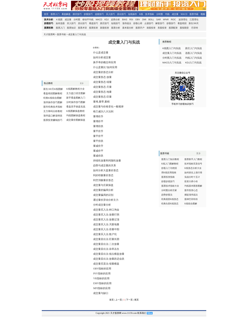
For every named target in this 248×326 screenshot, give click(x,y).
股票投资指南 (168, 177)
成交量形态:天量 (102, 87)
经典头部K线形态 (169, 203)
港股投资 (151, 28)
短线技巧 (115, 23)
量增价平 (98, 121)
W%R (166, 19)
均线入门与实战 (193, 58)
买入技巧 (110, 14)
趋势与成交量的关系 (104, 165)
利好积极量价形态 (103, 175)
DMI (144, 19)
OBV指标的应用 (102, 268)
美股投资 (162, 28)
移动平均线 (87, 19)
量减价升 (98, 145)
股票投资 (93, 28)
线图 (59, 19)
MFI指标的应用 (101, 288)
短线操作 (132, 14)
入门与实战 (171, 62)
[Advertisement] (65, 59)
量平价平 (98, 136)
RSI (131, 19)
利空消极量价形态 (103, 180)
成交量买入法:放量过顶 (106, 219)
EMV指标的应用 (102, 283)
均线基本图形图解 (193, 186)
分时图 (159, 14)
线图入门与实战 (171, 48)
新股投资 (104, 28)
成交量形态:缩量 (102, 82)
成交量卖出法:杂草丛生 (106, 249)
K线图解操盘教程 (75, 111)
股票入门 (55, 14)
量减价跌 (98, 155)
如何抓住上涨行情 (193, 172)
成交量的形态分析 (103, 72)
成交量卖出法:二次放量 (106, 244)
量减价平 (98, 150)
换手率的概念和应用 (104, 62)
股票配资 (173, 28)
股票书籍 (193, 14)
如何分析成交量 (102, 57)
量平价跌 (98, 141)
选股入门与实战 (193, 53)
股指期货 (184, 28)
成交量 (175, 14)
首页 (46, 14)
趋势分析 (115, 19)
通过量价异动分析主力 (105, 199)
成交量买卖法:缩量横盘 (106, 263)
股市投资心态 (191, 190)
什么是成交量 (100, 52)
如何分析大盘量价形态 (105, 170)
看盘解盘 (66, 14)
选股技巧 (99, 14)
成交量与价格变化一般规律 (108, 106)
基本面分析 (127, 28)
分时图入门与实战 (171, 58)
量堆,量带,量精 (101, 101)
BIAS (124, 19)
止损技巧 (148, 23)
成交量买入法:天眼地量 (106, 224)
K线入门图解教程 (169, 164)
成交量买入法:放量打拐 (106, 214)
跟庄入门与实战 (193, 48)
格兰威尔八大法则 (103, 111)
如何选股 (60, 23)
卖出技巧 (121, 14)
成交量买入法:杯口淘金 (106, 209)
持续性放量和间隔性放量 (107, 160)
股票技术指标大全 (170, 186)
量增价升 (98, 116)
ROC (173, 19)
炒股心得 (137, 23)
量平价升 (98, 131)
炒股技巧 (88, 14)
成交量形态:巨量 (102, 96)
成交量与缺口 (100, 293)
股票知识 (71, 28)
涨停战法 (126, 23)
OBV (137, 19)
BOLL (151, 19)
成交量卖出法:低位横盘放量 (108, 253)
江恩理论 (194, 19)
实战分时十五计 (192, 177)
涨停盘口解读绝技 (52, 115)
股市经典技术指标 (52, 106)
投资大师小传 (191, 181)
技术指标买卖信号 (193, 164)
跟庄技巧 (77, 14)
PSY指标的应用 (101, 273)
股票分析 (115, 28)
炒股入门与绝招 (169, 168)
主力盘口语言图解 (75, 93)
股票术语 (82, 28)
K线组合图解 (190, 203)
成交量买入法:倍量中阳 (106, 229)
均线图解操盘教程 (75, 115)
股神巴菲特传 (191, 199)
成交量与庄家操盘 (103, 185)
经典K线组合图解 (52, 98)
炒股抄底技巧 (168, 181)
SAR (158, 19)
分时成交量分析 (102, 204)
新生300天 (194, 23)
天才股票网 (49, 34)
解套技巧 (159, 23)
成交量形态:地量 (102, 91)
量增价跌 (98, 126)
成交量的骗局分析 (103, 190)
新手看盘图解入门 (75, 97)
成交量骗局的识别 (103, 195)
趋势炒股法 (166, 195)
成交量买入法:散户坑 (105, 234)
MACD (184, 14)
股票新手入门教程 (193, 159)
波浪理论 (183, 19)
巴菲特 (194, 28)
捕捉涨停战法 (191, 195)
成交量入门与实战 (77, 34)
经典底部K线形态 (169, 199)
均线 (167, 14)
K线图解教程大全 (75, 89)
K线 (141, 14)
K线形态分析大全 (193, 168)
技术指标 (149, 14)
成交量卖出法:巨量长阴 (106, 239)
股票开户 (140, 28)
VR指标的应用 (101, 278)
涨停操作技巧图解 (52, 102)
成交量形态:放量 (102, 77)
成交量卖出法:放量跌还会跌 (108, 258)
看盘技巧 (93, 23)
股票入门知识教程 (170, 159)
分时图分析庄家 (169, 190)
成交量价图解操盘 (75, 120)
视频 (203, 14)
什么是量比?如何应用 (105, 67)
